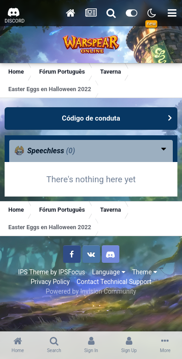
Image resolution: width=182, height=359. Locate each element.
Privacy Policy (50, 281)
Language (108, 272)
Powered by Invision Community (91, 291)
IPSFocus (72, 272)
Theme (144, 272)
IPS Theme (33, 272)
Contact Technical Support (113, 281)
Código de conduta (91, 118)
